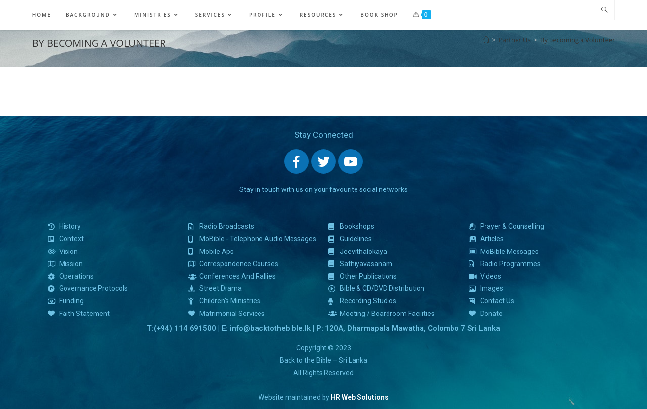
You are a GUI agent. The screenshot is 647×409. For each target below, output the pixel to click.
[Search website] (604, 10)
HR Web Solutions (359, 397)
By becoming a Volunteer (577, 39)
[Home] (486, 39)
